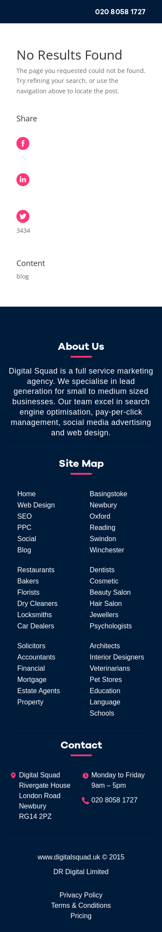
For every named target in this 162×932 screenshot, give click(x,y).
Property (30, 702)
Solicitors (31, 646)
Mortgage (32, 679)
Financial (31, 668)
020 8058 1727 (120, 12)
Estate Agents (38, 690)
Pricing (81, 915)
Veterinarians (110, 668)
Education (105, 690)
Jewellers (104, 614)
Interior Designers (117, 657)
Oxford (100, 516)
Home (26, 494)
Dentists (102, 570)
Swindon (103, 538)
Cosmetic (104, 581)
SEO (24, 516)
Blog (24, 550)
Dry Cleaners (37, 603)
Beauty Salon (110, 592)
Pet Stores (106, 679)
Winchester (107, 550)
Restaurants (35, 570)
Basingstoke (108, 494)
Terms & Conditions (81, 905)
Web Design (36, 505)
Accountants (36, 657)
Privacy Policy (81, 895)
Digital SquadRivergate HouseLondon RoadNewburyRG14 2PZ (39, 795)
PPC (24, 527)
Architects (105, 646)
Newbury (103, 505)
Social (26, 538)
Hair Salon (106, 603)
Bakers (28, 581)
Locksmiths (34, 614)
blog (22, 276)
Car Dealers (35, 626)
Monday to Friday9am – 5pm (113, 780)
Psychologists (111, 626)
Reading (103, 527)
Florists (28, 592)
